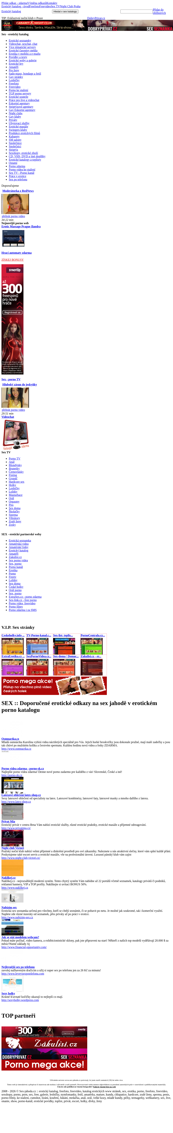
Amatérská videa (19, 543)
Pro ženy (14, 70)
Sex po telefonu (18, 179)
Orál (11, 498)
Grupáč (13, 478)
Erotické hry (16, 63)
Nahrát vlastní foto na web (104, 1087)
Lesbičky (14, 80)
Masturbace (16, 494)
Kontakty (51, 3)
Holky (12, 485)
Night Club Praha (70, 6)
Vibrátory (14, 518)
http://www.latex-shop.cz (16, 801)
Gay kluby (15, 116)
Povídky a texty (18, 57)
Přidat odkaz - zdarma (14, 3)
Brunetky (14, 468)
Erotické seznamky (20, 40)
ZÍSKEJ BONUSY (12, 259)
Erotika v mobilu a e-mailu (24, 53)
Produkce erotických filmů (24, 133)
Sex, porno (15, 563)
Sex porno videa (18, 560)
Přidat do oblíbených (159, 11)
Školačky (14, 511)
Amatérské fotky (18, 547)
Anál (11, 461)
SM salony (15, 139)
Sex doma (15, 508)
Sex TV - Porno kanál (21, 172)
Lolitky (13, 491)
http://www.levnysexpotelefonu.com (22, 973)
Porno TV (14, 458)
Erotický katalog (11, 11)
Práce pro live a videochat (24, 100)
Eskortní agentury (19, 103)
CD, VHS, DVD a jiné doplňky (27, 156)
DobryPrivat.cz (96, 18)
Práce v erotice (17, 176)
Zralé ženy (15, 521)
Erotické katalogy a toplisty (25, 159)
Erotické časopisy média (23, 50)
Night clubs (15, 113)
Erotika (13, 570)
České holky (16, 586)
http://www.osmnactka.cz (16, 748)
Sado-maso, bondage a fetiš (25, 73)
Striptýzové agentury (21, 106)
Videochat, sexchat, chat (23, 43)
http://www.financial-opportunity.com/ (24, 947)
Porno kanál (16, 567)
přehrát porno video (13, 216)
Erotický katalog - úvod (15, 6)
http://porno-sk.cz (11, 775)
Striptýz (13, 149)
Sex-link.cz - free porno (23, 600)
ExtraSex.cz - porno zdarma (25, 596)
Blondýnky (15, 465)
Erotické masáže (18, 126)
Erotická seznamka (20, 540)
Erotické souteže (18, 96)
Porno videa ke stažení (22, 169)
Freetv (12, 576)
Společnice (15, 143)
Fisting (13, 475)
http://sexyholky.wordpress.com (20, 1000)
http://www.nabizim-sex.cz (17, 917)
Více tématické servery (22, 47)
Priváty (13, 119)
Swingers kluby (18, 129)
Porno (12, 573)
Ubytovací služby (19, 123)
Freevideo (45, 6)
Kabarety (14, 136)
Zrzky (12, 524)
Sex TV (55, 6)
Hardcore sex (16, 481)
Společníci (15, 146)
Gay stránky (16, 76)
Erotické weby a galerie (22, 60)
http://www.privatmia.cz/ (16, 828)
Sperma (13, 514)
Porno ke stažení (18, 90)
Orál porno (15, 590)
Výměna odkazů (36, 3)
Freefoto (34, 6)
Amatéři (13, 67)
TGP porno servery (20, 93)
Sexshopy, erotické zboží (23, 153)
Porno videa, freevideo (22, 603)
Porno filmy (16, 606)
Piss (11, 504)
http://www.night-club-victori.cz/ (20, 857)
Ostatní (13, 162)
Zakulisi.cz (15, 557)
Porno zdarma (17, 166)
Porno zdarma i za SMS (23, 610)
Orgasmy (14, 501)
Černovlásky (16, 471)
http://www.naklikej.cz (14, 887)
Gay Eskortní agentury (22, 110)
